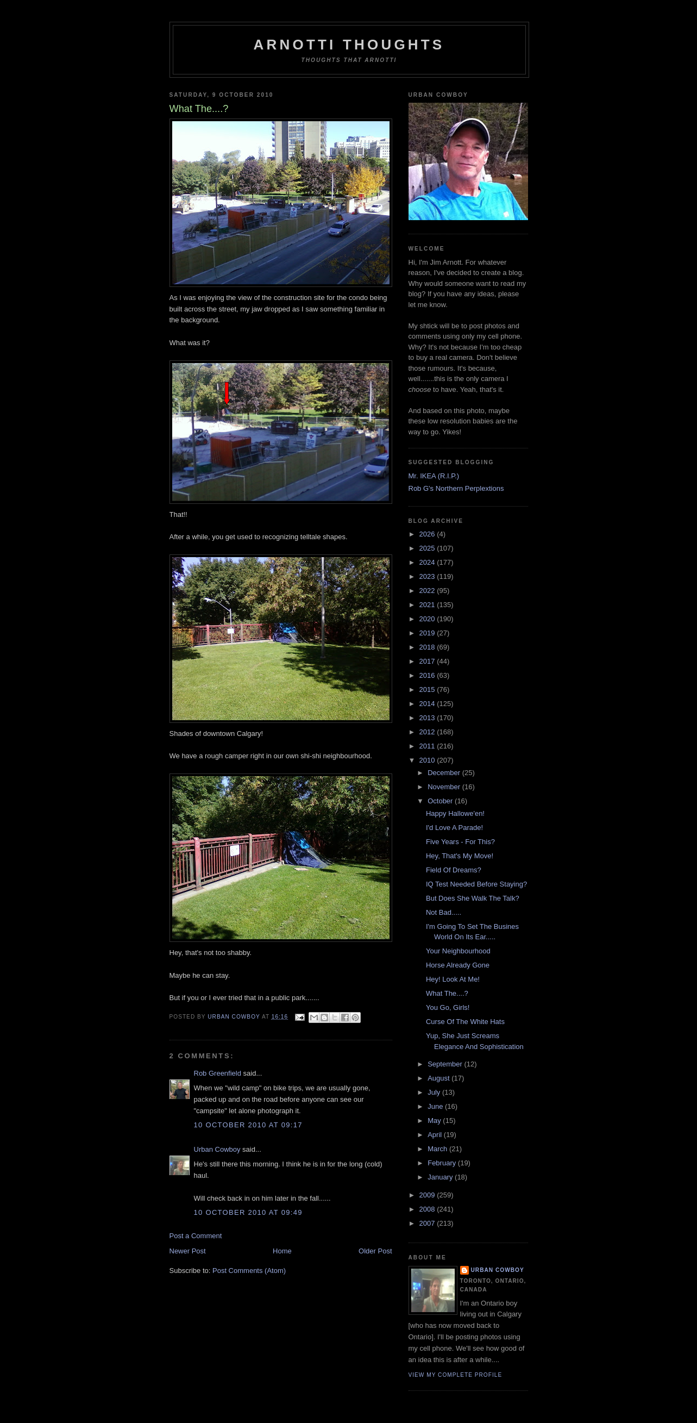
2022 (428, 590)
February (443, 1163)
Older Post (375, 1251)
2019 (428, 633)
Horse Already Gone (457, 965)
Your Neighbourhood (458, 951)
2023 (428, 576)
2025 (428, 548)
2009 (428, 1195)
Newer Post (187, 1251)
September (446, 1064)
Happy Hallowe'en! (455, 813)
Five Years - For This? (460, 842)
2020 (428, 619)
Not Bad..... (443, 912)
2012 (428, 732)
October (441, 801)
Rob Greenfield (217, 1073)
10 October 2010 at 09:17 (248, 1125)
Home (282, 1251)
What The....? (447, 993)
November (445, 787)
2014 (428, 704)
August (439, 1078)
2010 (428, 760)
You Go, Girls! (447, 1007)
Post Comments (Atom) (249, 1270)
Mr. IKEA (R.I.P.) (434, 476)
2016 (428, 675)
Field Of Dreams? (453, 870)
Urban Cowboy (217, 1149)
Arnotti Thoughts (349, 44)
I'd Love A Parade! (454, 827)
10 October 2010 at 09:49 (248, 1212)
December (445, 773)
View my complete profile (456, 1375)
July (435, 1092)
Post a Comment (195, 1236)
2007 (428, 1223)
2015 (428, 689)
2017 (428, 661)
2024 (428, 562)
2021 (428, 605)
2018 (428, 647)
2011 (428, 746)
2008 (428, 1209)
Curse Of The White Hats (465, 1022)
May (435, 1120)
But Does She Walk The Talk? (472, 898)
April (436, 1135)
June (436, 1106)
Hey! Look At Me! (453, 979)
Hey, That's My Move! (459, 856)
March (438, 1149)
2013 (428, 718)
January (441, 1177)
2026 (428, 534)
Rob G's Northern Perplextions (456, 488)
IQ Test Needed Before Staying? (476, 884)
